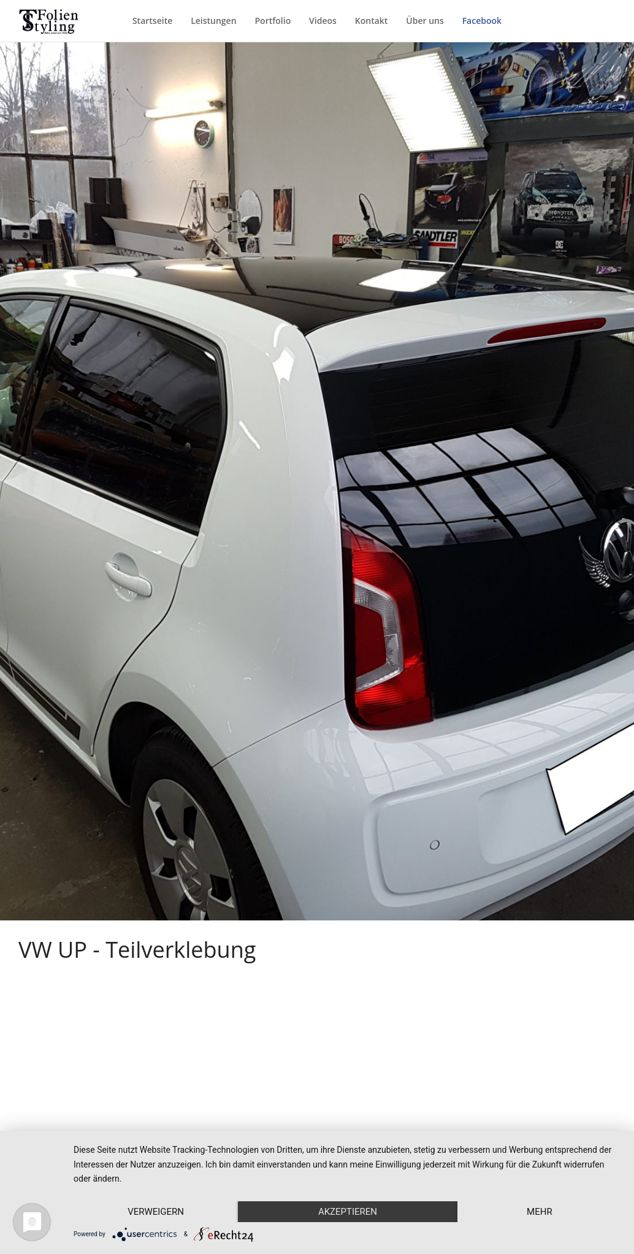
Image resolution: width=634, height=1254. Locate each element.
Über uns (424, 20)
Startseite (152, 20)
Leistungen (213, 20)
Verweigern (156, 1211)
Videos (323, 20)
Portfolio (272, 20)
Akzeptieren (347, 1211)
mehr (539, 1211)
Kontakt (371, 20)
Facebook (482, 20)
